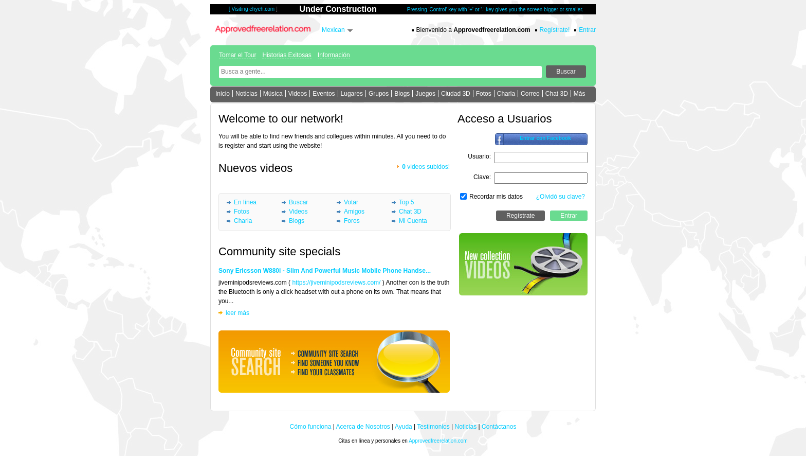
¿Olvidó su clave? (560, 196)
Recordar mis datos (496, 196)
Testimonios (433, 426)
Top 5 (406, 202)
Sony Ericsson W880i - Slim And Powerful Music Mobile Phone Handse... (324, 270)
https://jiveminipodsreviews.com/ (336, 282)
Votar (351, 202)
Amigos (354, 211)
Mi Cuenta (413, 220)
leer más (237, 313)
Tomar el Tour (237, 55)
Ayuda (403, 426)
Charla (506, 93)
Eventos (324, 93)
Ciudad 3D (455, 93)
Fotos (483, 93)
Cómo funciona (311, 426)
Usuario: (479, 156)
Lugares (352, 93)
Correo (530, 93)
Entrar (587, 29)
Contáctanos (499, 426)
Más (579, 93)
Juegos (425, 93)
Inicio (222, 93)
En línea (245, 202)
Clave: (482, 177)
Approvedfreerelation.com (438, 441)
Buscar (298, 202)
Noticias (246, 93)
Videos (297, 93)
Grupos (379, 93)
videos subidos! (426, 166)
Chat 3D (556, 93)
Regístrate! (555, 29)
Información (334, 55)
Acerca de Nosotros (363, 426)
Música (273, 93)
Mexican (333, 29)
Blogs (402, 93)
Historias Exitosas (286, 55)
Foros (352, 220)
